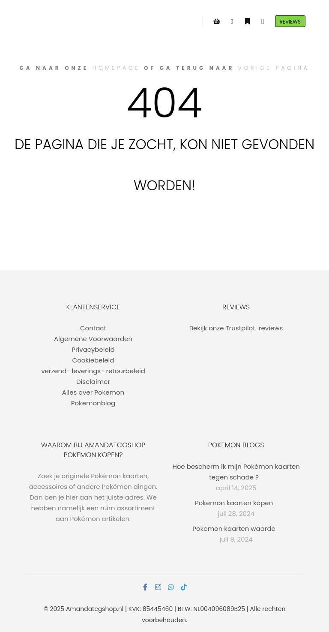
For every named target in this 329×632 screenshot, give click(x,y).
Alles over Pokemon (93, 392)
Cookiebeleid (93, 360)
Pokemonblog (93, 402)
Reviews (290, 21)
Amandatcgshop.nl (94, 609)
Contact (93, 327)
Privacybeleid (93, 349)
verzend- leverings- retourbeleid (93, 370)
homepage (117, 68)
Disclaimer (93, 381)
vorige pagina (274, 68)
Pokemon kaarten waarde (233, 528)
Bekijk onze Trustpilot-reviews (236, 327)
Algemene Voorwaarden (93, 338)
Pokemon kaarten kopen (234, 502)
